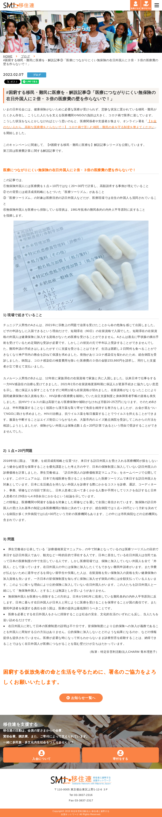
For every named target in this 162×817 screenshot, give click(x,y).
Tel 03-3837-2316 (81, 795)
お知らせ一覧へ (83, 698)
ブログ (25, 56)
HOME (7, 56)
